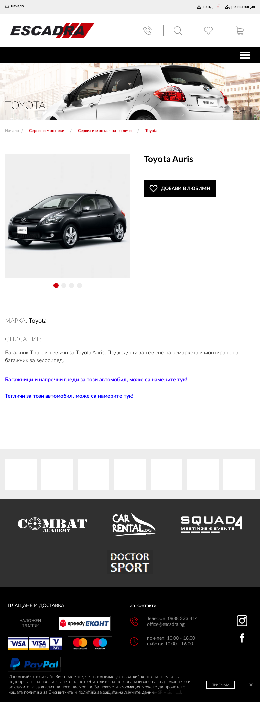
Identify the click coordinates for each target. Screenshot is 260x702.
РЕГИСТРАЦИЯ (239, 6)
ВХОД (204, 6)
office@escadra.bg (166, 624)
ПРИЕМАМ (220, 685)
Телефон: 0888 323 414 (172, 618)
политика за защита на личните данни (116, 692)
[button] (56, 285)
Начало (12, 131)
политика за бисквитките (48, 692)
